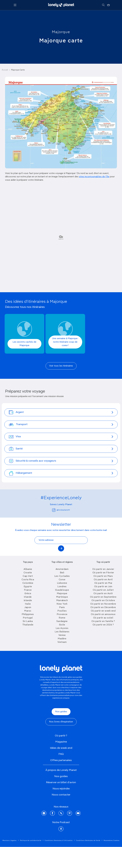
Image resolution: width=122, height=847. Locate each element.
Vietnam (62, 642)
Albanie (28, 569)
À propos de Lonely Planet (61, 770)
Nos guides (61, 712)
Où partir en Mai (103, 583)
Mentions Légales (9, 840)
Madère (62, 639)
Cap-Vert (28, 576)
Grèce (27, 593)
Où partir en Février (103, 573)
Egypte (28, 586)
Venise (62, 635)
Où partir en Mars (103, 576)
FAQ (61, 754)
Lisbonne (62, 583)
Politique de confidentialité (30, 840)
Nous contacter (61, 794)
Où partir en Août (103, 593)
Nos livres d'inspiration (61, 722)
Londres (62, 586)
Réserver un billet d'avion (61, 782)
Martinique (62, 597)
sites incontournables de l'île (94, 177)
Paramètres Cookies (112, 840)
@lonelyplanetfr (61, 510)
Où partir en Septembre (103, 597)
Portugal (28, 618)
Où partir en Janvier (103, 569)
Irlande (28, 597)
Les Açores (62, 628)
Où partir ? (61, 735)
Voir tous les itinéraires (61, 366)
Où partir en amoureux (103, 614)
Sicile (62, 625)
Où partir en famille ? (103, 621)
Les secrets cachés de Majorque (24, 344)
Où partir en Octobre (103, 600)
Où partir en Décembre (103, 607)
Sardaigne (62, 621)
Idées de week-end (61, 748)
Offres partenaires (61, 760)
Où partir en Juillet (103, 590)
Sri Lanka (28, 621)
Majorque (61, 32)
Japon (27, 607)
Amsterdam (62, 569)
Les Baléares (62, 632)
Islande (28, 600)
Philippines (28, 614)
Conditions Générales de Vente (88, 840)
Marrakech (62, 600)
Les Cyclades (62, 576)
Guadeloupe (62, 590)
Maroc (27, 611)
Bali (62, 573)
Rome (62, 618)
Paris (62, 607)
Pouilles (62, 611)
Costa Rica (28, 580)
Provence (62, 614)
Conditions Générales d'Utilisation (59, 840)
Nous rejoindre (61, 788)
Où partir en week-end (103, 611)
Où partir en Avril (103, 580)
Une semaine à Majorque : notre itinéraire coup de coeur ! (65, 342)
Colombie (27, 583)
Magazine (61, 741)
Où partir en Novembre (103, 604)
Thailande (27, 625)
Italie (28, 604)
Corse (62, 580)
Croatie (28, 573)
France (28, 590)
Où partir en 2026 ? (103, 625)
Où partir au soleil (103, 618)
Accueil (5, 70)
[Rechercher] (103, 5)
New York (62, 604)
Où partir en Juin (103, 586)
